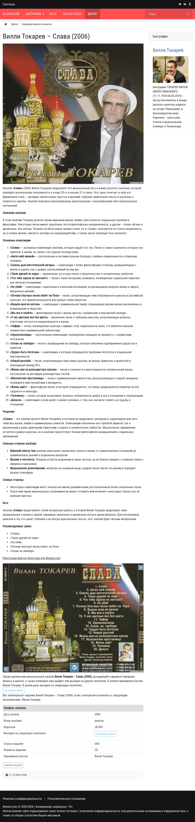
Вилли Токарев (168, 50)
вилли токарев (14, 765)
